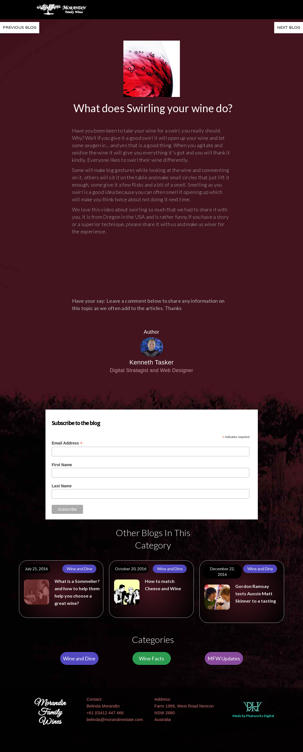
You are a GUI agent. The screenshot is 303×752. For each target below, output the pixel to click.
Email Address (67, 443)
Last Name (62, 486)
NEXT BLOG (288, 27)
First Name (62, 465)
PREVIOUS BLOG (19, 27)
